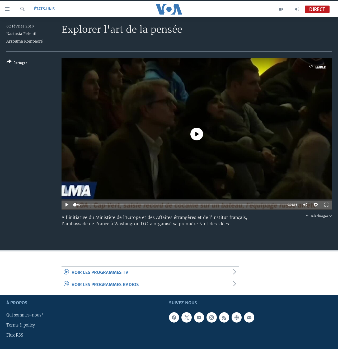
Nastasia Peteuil (21, 33)
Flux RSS (14, 335)
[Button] (17, 63)
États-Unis (44, 9)
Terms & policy (20, 325)
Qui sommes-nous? (24, 315)
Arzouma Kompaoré (24, 41)
